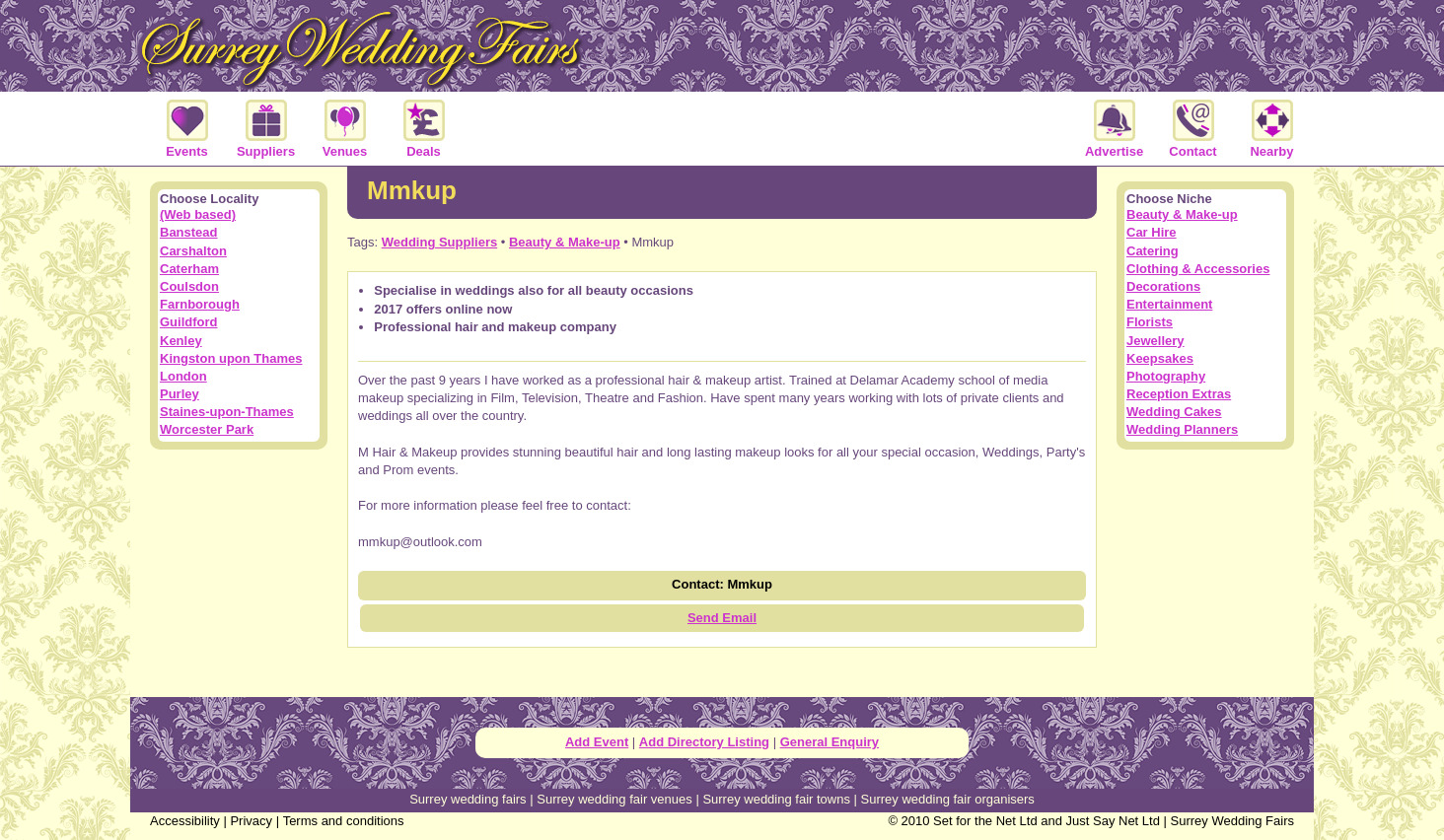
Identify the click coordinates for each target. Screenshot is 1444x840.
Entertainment (1169, 304)
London (183, 376)
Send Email (722, 617)
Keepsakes (1159, 358)
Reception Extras (1178, 393)
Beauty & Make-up (564, 242)
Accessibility (185, 820)
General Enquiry (829, 742)
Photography (1165, 376)
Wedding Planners (1182, 429)
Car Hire (1151, 232)
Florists (1149, 322)
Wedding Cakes (1174, 411)
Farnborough (200, 304)
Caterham (189, 268)
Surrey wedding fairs (468, 799)
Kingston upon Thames (231, 358)
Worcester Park (206, 429)
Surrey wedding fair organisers (948, 799)
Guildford (189, 322)
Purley (179, 393)
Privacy (251, 820)
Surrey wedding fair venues (614, 799)
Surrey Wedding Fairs (1232, 820)
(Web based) (198, 214)
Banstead (189, 232)
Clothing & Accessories (1197, 268)
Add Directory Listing (704, 742)
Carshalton (193, 251)
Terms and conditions (343, 820)
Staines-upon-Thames (227, 411)
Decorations (1163, 286)
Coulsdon (189, 286)
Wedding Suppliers (440, 242)
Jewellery (1155, 340)
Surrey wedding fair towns (776, 799)
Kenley (181, 340)
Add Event (596, 742)
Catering (1152, 251)
